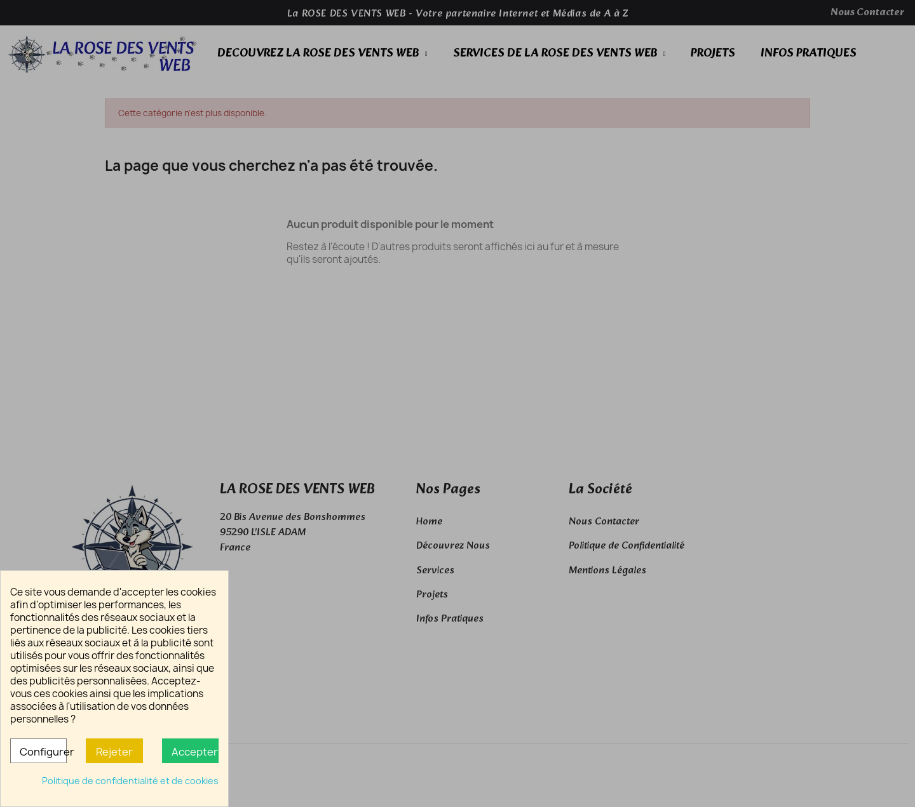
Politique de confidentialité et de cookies (130, 781)
